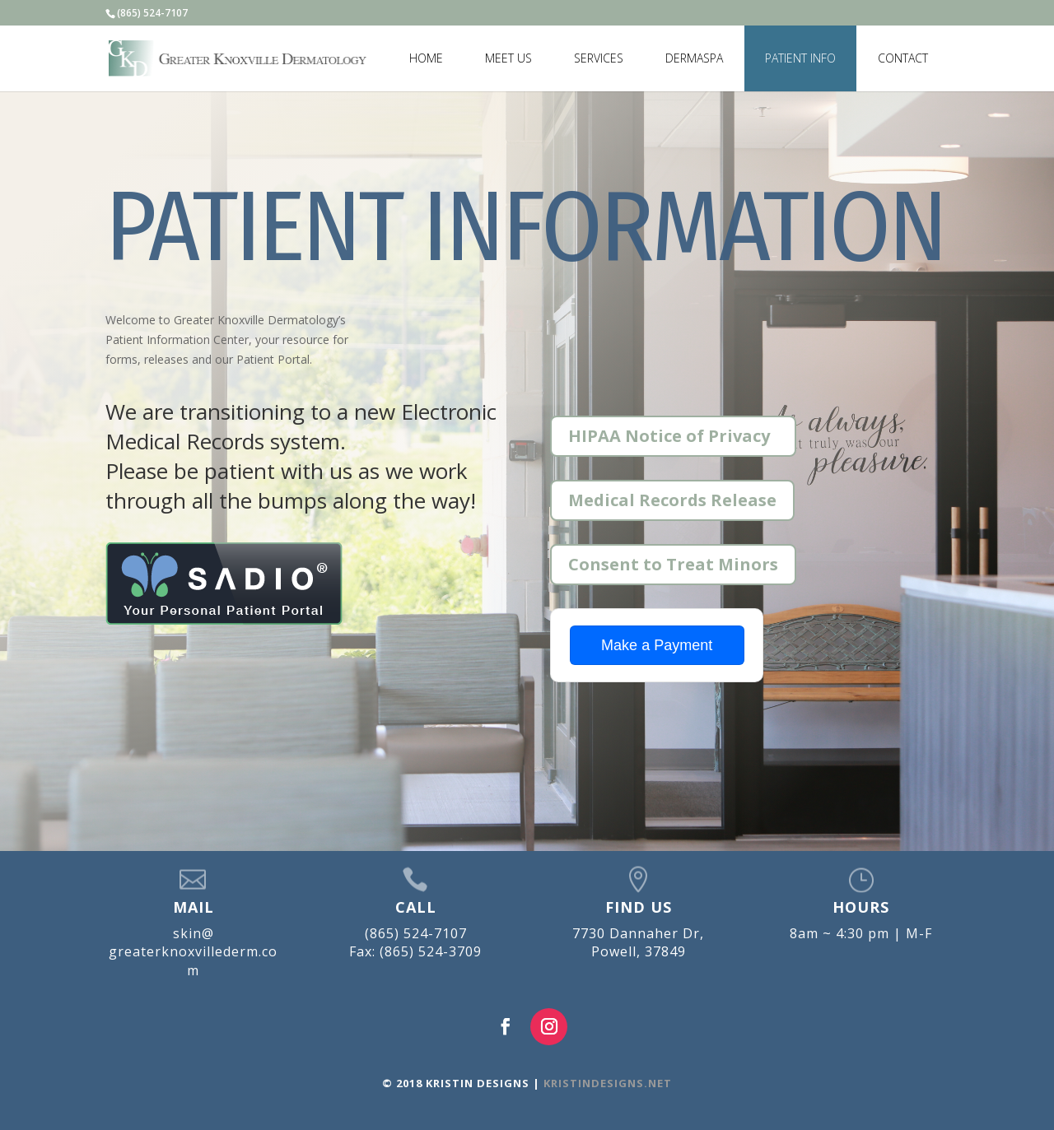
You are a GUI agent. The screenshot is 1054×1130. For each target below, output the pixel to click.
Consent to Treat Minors (673, 564)
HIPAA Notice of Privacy (669, 436)
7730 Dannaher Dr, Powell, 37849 (638, 942)
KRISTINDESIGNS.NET (606, 1083)
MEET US (508, 58)
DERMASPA (694, 58)
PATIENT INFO (800, 58)
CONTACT (903, 58)
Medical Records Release (672, 500)
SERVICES (598, 58)
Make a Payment (656, 645)
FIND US (638, 907)
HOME (426, 58)
